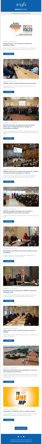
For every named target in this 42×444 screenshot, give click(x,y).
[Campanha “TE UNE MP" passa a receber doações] (21, 397)
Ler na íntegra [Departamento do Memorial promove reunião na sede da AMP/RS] (8, 261)
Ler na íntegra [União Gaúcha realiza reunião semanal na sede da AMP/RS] (8, 340)
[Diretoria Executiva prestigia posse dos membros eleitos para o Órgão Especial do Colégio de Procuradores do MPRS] (21, 109)
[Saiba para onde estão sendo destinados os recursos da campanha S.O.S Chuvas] (21, 356)
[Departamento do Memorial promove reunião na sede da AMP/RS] (21, 236)
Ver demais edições (21, 428)
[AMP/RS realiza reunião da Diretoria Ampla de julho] (21, 69)
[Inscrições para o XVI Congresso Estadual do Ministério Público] (21, 29)
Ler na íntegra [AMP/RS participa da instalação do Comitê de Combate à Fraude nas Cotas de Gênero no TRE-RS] (8, 181)
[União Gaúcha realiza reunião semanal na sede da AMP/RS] (21, 316)
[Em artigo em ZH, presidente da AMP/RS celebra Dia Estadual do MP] (21, 276)
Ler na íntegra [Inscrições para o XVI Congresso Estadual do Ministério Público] (8, 53)
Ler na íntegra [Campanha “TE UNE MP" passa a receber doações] (8, 419)
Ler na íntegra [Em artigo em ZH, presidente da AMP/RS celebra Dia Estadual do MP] (8, 300)
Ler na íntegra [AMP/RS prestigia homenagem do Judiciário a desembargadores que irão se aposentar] (8, 221)
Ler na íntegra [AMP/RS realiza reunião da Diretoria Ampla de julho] (8, 91)
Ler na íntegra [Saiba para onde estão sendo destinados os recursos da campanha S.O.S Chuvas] (8, 381)
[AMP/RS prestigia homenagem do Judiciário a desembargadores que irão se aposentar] (21, 197)
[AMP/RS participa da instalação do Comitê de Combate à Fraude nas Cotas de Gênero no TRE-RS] (21, 155)
